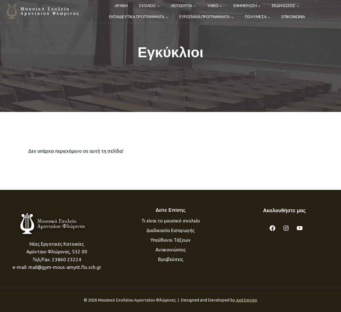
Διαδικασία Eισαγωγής (170, 230)
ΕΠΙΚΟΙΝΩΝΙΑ (293, 16)
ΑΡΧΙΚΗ (121, 5)
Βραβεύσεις (170, 259)
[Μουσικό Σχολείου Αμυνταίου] (43, 11)
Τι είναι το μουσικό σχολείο (170, 220)
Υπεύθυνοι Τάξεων (170, 240)
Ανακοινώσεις (170, 249)
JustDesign (246, 300)
